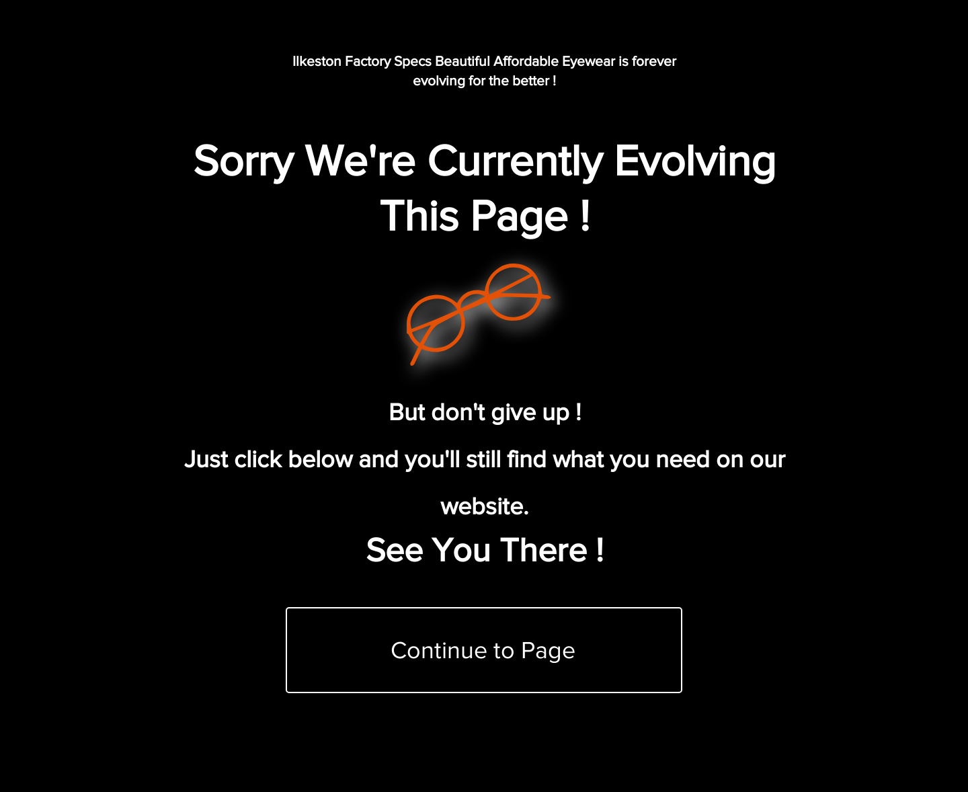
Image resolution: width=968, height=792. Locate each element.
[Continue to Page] (484, 650)
